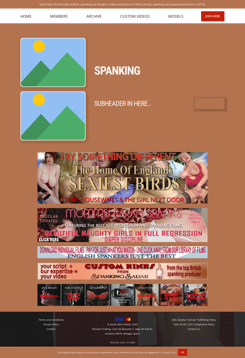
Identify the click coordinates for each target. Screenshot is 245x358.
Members (59, 15)
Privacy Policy (169, 352)
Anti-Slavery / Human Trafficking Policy (194, 319)
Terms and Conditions (51, 319)
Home (25, 15)
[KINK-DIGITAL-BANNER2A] (122, 294)
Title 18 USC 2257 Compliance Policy (193, 323)
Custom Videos (135, 15)
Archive (94, 15)
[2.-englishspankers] (122, 252)
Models (175, 15)
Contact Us (194, 328)
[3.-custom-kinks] (122, 270)
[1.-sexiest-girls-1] (122, 177)
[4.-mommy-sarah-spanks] (122, 224)
